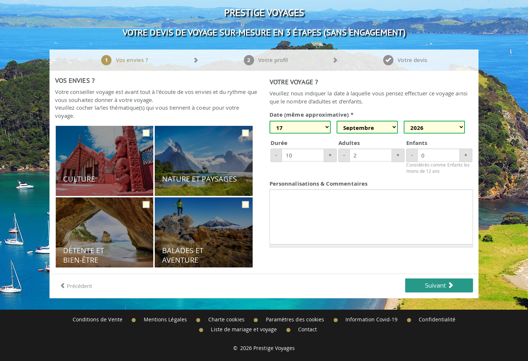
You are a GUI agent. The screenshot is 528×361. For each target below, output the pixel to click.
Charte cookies (226, 319)
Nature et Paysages (199, 179)
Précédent (76, 285)
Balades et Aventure (183, 255)
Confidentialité (437, 319)
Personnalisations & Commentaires (318, 183)
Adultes (349, 143)
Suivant (439, 285)
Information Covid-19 (371, 319)
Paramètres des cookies (295, 319)
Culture (79, 179)
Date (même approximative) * (311, 114)
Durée (279, 143)
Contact (307, 329)
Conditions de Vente (97, 319)
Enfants (416, 143)
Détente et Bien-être (83, 255)
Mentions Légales (165, 319)
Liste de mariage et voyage (244, 329)
